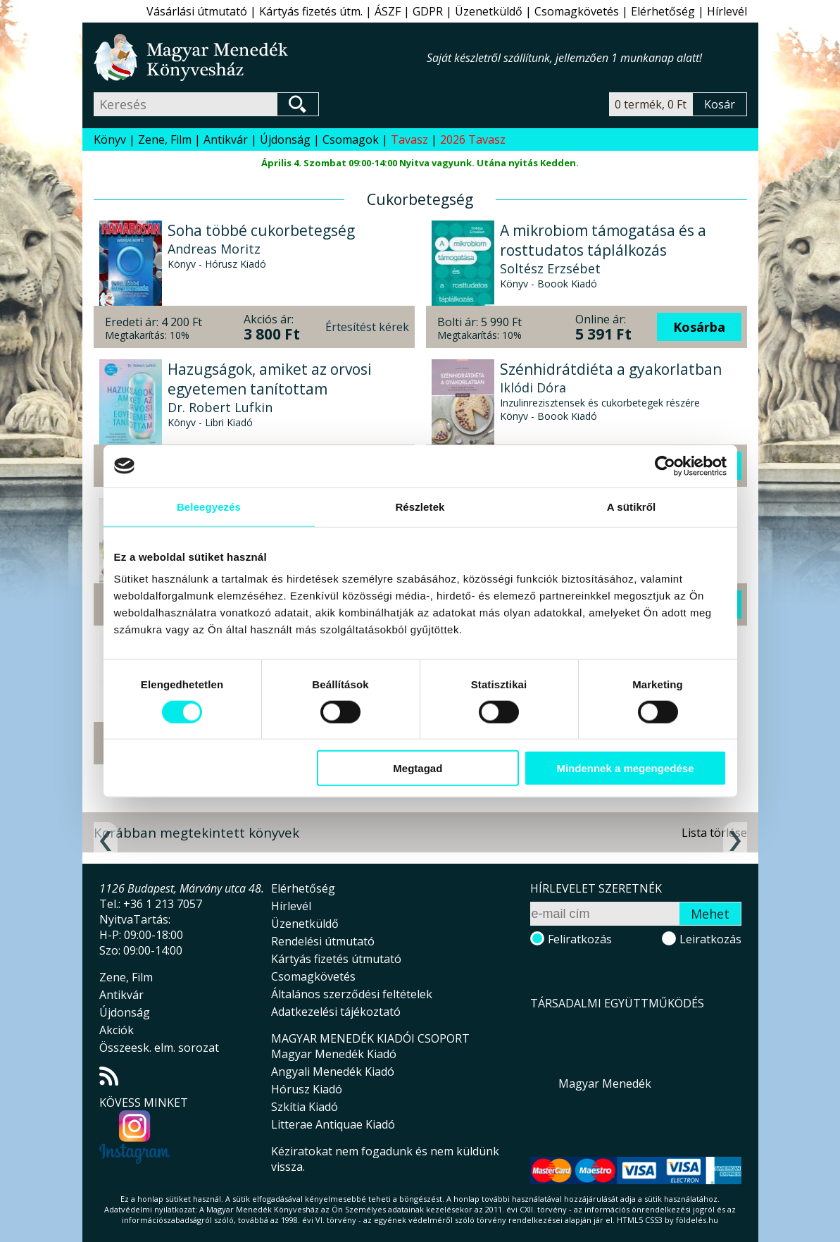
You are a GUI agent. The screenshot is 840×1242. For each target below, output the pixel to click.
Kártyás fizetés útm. (311, 11)
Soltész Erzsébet (550, 268)
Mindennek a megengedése (625, 768)
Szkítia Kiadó (304, 1106)
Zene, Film (165, 139)
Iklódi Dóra (533, 387)
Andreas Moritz (214, 248)
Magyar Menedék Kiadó (333, 1054)
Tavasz (409, 139)
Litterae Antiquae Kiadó (333, 1124)
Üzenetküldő (488, 11)
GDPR (428, 11)
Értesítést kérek (367, 327)
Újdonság (285, 139)
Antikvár (225, 139)
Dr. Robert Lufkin (220, 407)
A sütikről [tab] (631, 506)
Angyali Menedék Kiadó (332, 1071)
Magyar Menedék (604, 1083)
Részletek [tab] (419, 506)
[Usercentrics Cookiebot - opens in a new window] (665, 465)
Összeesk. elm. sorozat (159, 1047)
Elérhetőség (663, 11)
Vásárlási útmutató (196, 11)
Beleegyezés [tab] (209, 506)
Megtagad (417, 768)
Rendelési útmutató (323, 941)
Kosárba (699, 326)
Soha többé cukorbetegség (261, 230)
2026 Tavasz (473, 139)
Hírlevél (727, 11)
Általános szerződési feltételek (351, 994)
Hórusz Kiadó (306, 1089)
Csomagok (350, 139)
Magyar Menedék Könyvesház (260, 57)
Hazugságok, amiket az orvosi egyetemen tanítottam (270, 379)
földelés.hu (697, 1220)
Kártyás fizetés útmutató (336, 959)
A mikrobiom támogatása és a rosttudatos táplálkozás (603, 240)
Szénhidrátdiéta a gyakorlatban (611, 369)
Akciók (116, 1030)
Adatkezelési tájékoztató (336, 1011)
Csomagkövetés (576, 11)
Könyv (110, 139)
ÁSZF (388, 11)
